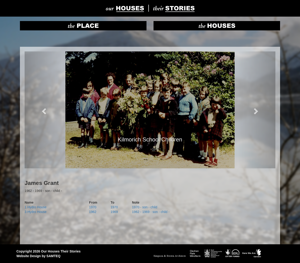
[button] (43, 109)
